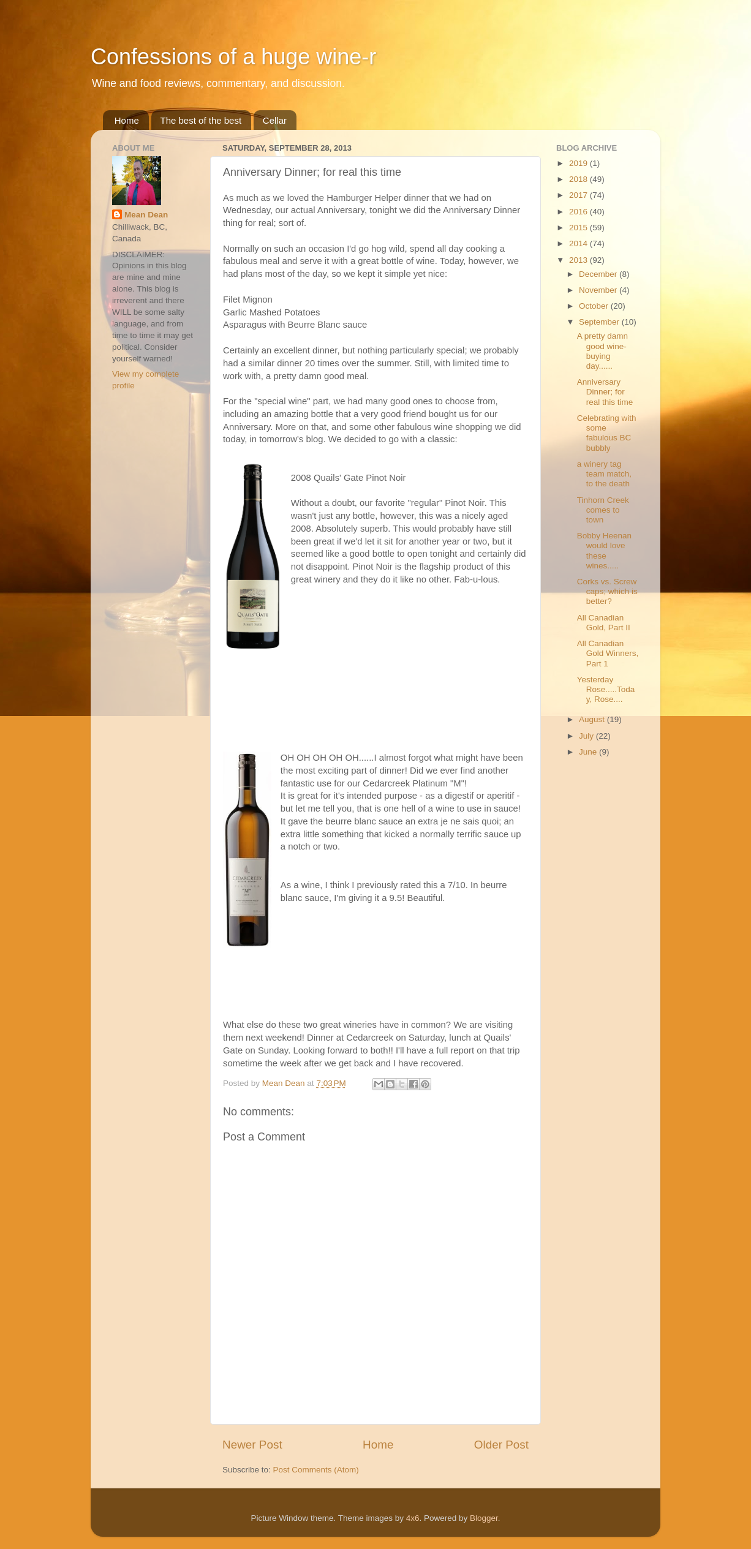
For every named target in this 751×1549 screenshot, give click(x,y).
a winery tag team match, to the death (604, 473)
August (593, 719)
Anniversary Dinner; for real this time (605, 391)
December (599, 274)
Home (127, 120)
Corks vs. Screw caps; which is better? (607, 591)
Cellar (275, 120)
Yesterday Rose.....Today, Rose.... (606, 689)
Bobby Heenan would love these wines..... (604, 550)
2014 (579, 243)
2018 (579, 179)
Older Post (501, 1444)
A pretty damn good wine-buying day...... (602, 351)
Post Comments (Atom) (316, 1469)
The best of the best (201, 120)
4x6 (413, 1518)
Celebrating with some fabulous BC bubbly (606, 433)
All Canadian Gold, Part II (603, 622)
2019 (579, 163)
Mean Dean (146, 214)
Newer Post (252, 1444)
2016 (579, 211)
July (587, 736)
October (595, 306)
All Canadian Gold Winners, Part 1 (608, 653)
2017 (579, 195)
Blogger (484, 1518)
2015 (579, 227)
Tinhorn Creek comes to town (603, 510)
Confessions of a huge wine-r (233, 56)
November (599, 290)
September (600, 321)
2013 (579, 260)
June (589, 751)
